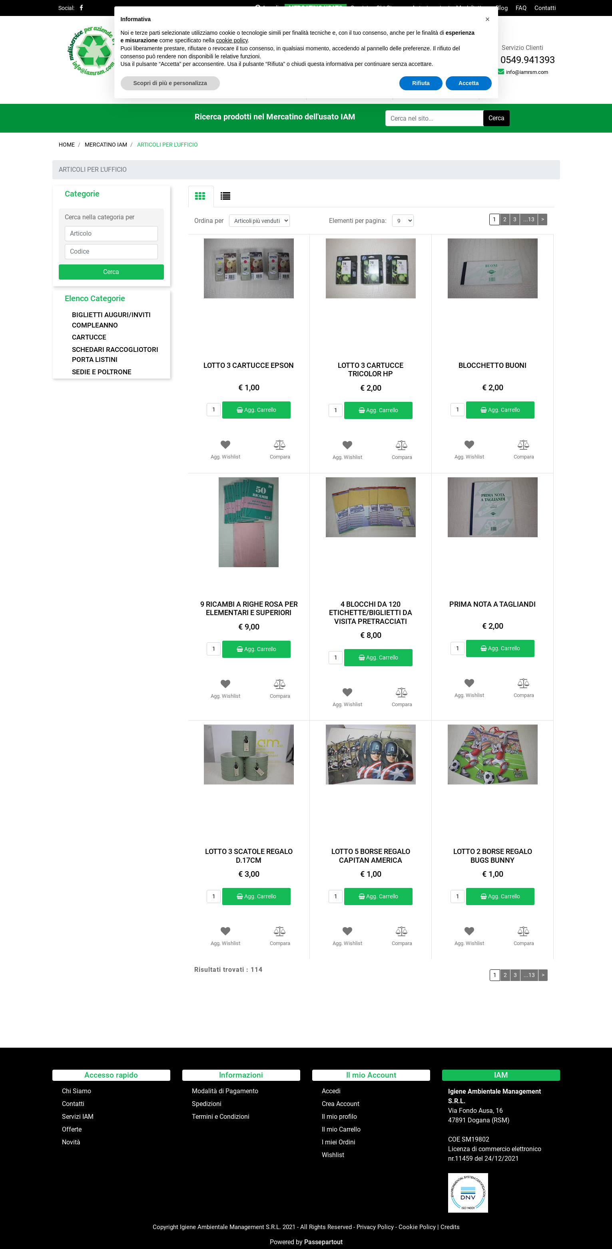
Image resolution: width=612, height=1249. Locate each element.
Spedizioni (206, 1104)
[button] (496, 118)
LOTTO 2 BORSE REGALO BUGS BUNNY (492, 855)
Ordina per (208, 220)
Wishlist (333, 1155)
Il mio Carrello (341, 1129)
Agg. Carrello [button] (256, 410)
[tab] (201, 196)
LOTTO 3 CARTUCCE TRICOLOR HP (370, 369)
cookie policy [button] (231, 40)
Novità (71, 1142)
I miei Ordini (338, 1142)
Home (67, 144)
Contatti (545, 8)
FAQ (521, 8)
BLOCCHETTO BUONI (492, 365)
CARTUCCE (89, 337)
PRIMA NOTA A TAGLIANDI (492, 604)
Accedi (331, 1091)
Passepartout (323, 1242)
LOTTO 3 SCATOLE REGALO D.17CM (249, 855)
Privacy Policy (375, 1227)
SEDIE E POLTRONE (102, 372)
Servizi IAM (78, 1116)
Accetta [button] (469, 83)
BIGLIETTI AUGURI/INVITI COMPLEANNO (111, 320)
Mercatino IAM (106, 144)
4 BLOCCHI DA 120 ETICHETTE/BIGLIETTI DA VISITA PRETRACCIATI (370, 612)
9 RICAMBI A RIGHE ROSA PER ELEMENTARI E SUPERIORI (249, 608)
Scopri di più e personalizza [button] (170, 83)
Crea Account (340, 1104)
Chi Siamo (76, 1091)
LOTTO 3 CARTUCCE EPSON (248, 365)
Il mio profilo (339, 1116)
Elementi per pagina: (358, 220)
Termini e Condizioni (220, 1116)
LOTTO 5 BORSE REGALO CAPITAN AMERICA (370, 855)
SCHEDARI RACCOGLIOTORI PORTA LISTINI (115, 355)
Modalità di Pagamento (225, 1091)
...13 (528, 219)
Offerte (72, 1129)
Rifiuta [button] (421, 83)
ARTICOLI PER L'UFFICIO (167, 144)
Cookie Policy (417, 1227)
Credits (450, 1227)
